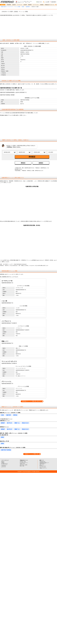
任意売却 (14, 4)
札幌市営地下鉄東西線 (6, 390)
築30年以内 (9, 363)
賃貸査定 (41, 163)
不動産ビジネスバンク (43, 408)
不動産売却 (3, 4)
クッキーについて (4, 405)
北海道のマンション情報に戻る (32, 394)
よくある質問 (46, 1)
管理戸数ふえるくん (43, 406)
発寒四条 (15, 355)
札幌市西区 (28, 6)
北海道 (23, 6)
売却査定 (32, 157)
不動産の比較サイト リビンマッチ (7, 6)
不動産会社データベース (49, 4)
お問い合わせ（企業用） (24, 405)
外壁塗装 (41, 4)
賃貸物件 (3, 363)
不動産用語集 (3, 406)
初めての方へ (39, 1)
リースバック (19, 4)
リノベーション (36, 4)
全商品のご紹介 (22, 404)
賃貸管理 (29, 4)
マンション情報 (17, 6)
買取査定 (23, 163)
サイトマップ (3, 407)
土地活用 (25, 4)
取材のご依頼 (22, 406)
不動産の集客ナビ (42, 404)
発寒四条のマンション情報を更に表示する (31, 341)
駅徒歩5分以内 (25, 363)
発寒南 (2, 377)
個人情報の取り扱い (4, 404)
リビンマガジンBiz (43, 407)
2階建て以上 (17, 363)
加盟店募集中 (53, 1)
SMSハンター (42, 405)
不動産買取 (9, 4)
